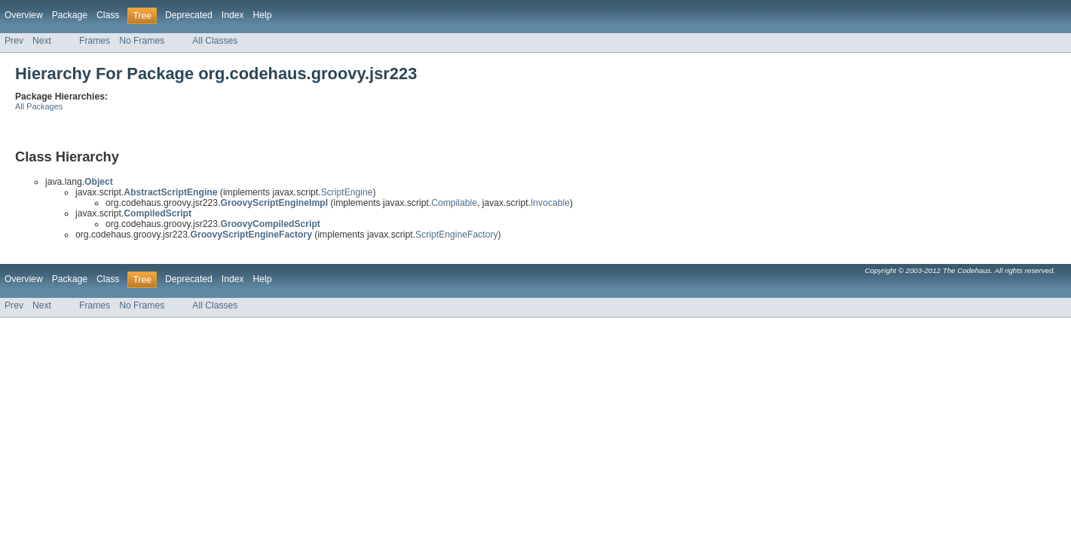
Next (41, 40)
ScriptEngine (347, 192)
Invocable (550, 203)
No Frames (141, 40)
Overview (24, 15)
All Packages (39, 106)
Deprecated (189, 15)
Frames (94, 40)
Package (69, 15)
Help (262, 15)
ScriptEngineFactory (456, 234)
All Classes (214, 40)
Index (233, 15)
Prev (14, 40)
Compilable (454, 203)
